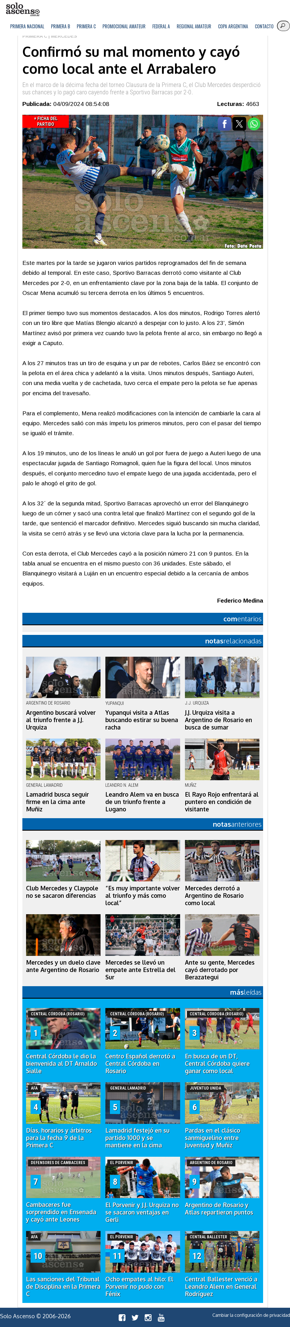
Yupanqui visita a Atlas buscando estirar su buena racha (141, 720)
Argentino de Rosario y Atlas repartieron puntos (219, 1208)
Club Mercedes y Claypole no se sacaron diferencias (62, 891)
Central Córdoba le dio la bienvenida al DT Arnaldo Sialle (61, 1063)
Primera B (60, 26)
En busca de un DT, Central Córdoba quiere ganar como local (217, 1063)
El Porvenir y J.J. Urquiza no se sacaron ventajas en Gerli (142, 1212)
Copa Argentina (233, 26)
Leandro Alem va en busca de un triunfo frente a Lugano (142, 802)
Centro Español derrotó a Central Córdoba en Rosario (140, 1063)
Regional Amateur (194, 26)
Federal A (161, 26)
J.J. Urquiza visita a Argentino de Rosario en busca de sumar (218, 720)
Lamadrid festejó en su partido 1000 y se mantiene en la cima (137, 1138)
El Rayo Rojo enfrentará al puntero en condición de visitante (222, 802)
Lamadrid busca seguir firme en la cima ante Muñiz (57, 802)
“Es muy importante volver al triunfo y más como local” (142, 895)
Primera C (86, 26)
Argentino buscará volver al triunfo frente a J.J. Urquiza (61, 720)
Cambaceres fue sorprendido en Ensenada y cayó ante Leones (61, 1212)
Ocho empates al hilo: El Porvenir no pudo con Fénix (139, 1286)
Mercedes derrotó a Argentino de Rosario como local (214, 895)
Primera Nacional (27, 26)
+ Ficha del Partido (45, 121)
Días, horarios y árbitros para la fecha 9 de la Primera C (59, 1138)
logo (22, 9)
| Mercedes (62, 36)
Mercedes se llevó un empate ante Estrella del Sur (140, 970)
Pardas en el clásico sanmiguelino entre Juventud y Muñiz (212, 1138)
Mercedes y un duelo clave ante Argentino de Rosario (63, 966)
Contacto (264, 26)
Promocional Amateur (124, 26)
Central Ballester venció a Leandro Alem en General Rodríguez (221, 1286)
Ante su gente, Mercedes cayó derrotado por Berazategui (220, 970)
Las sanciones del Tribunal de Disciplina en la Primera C (63, 1286)
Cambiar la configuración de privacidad (251, 1315)
